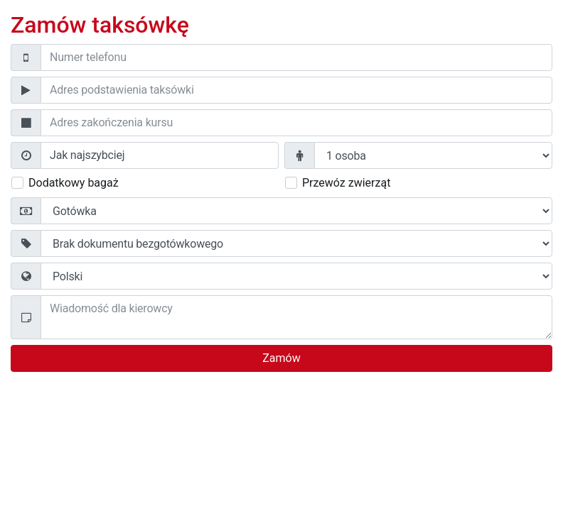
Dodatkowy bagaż (73, 182)
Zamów (281, 358)
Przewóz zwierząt (346, 182)
